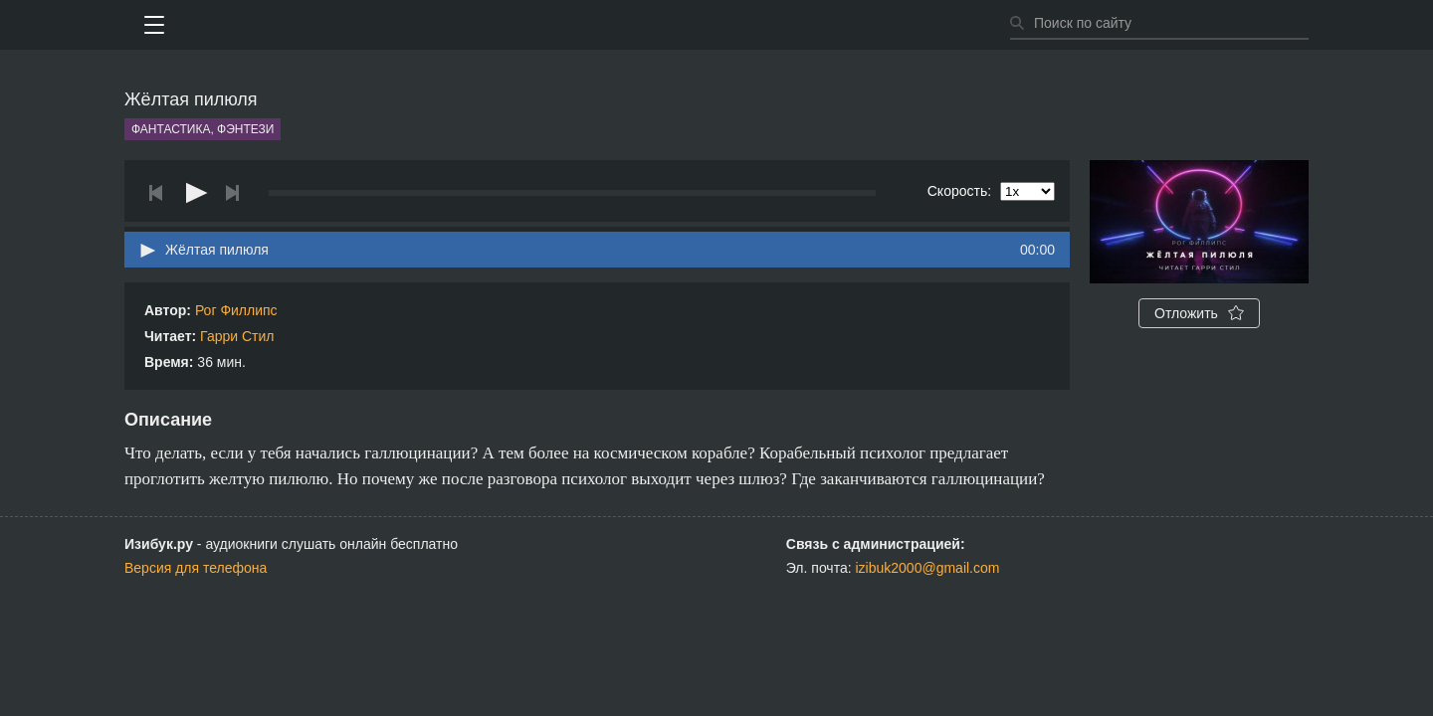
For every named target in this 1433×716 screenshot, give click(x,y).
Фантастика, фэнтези (202, 129)
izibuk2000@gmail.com (928, 568)
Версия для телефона (195, 568)
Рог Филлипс (236, 310)
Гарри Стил (237, 336)
